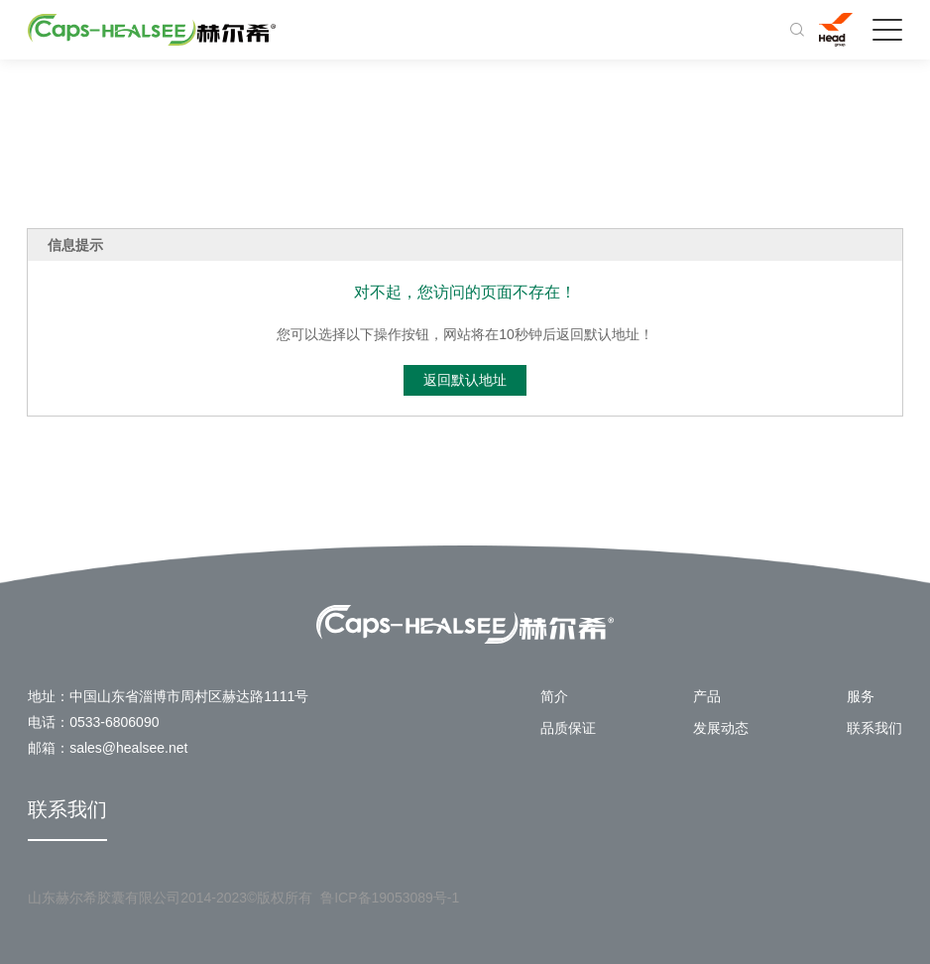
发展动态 (721, 728)
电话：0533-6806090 (93, 722)
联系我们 (874, 728)
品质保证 (568, 728)
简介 (554, 696)
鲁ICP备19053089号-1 (389, 897)
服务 (860, 696)
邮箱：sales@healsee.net (107, 748)
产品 (707, 696)
